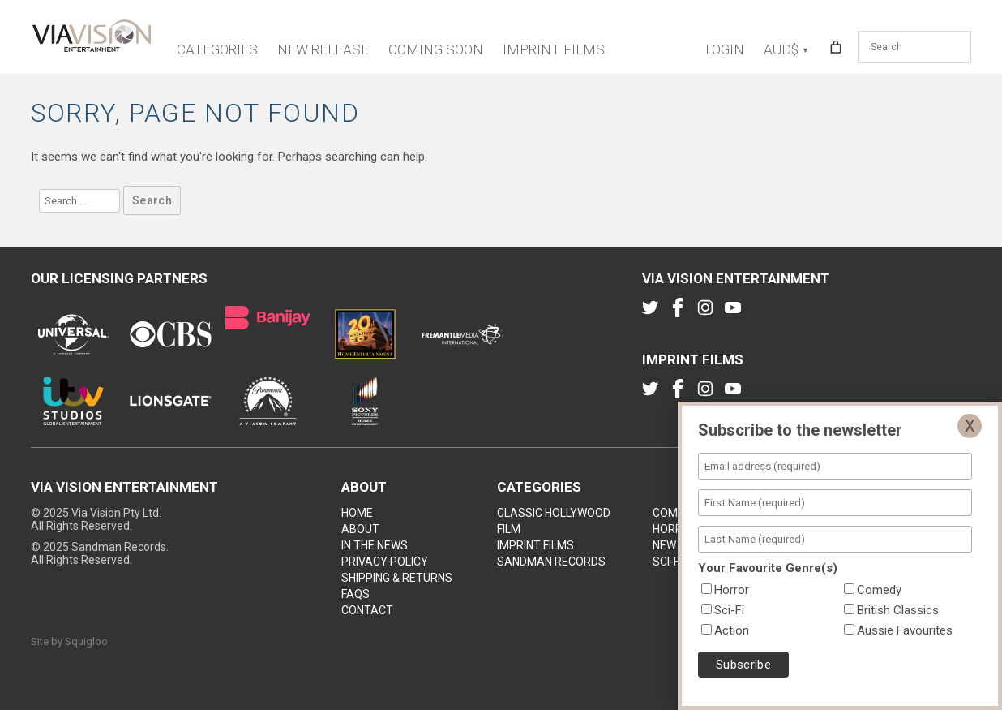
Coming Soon (435, 49)
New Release (323, 49)
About (360, 529)
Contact (367, 610)
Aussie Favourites (905, 630)
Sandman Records (551, 561)
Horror (675, 529)
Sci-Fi (667, 561)
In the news (374, 545)
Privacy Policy (384, 561)
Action (731, 630)
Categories (217, 49)
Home (357, 512)
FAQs (355, 593)
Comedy (676, 512)
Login (724, 49)
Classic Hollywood (553, 512)
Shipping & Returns (396, 577)
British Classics (898, 610)
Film (508, 529)
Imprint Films (554, 49)
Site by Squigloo (69, 641)
